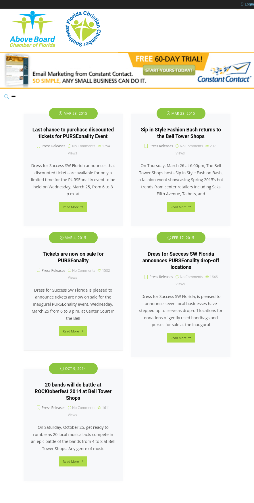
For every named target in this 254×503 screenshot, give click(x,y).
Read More (71, 207)
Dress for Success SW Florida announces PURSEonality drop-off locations (181, 260)
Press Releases (53, 146)
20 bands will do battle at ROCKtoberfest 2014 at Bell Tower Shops (73, 391)
